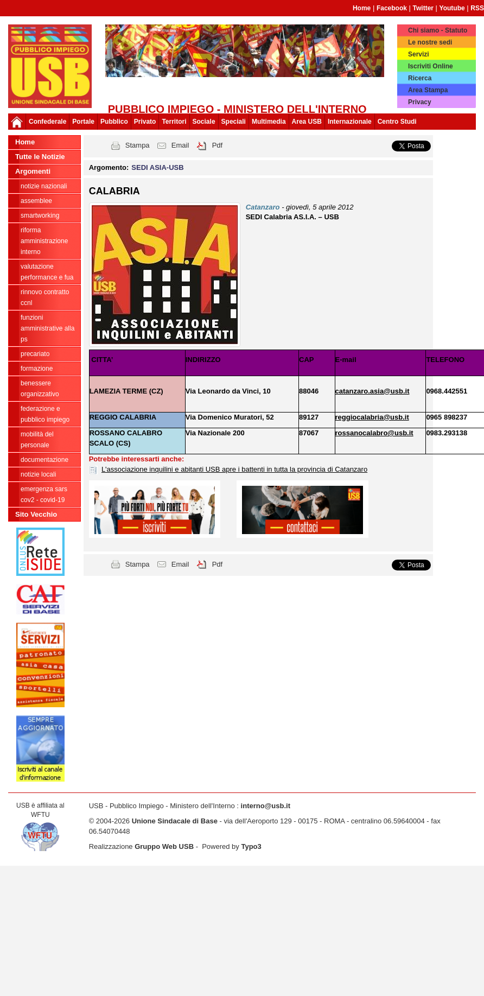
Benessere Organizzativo (40, 388)
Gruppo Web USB (164, 846)
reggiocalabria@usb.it (372, 417)
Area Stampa (428, 90)
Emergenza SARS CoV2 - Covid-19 (44, 494)
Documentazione (44, 460)
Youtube (452, 8)
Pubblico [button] (114, 121)
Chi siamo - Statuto (437, 30)
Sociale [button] (204, 121)
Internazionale (350, 121)
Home (362, 8)
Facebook (392, 8)
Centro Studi (397, 121)
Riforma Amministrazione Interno (44, 241)
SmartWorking (40, 215)
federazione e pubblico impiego (45, 414)
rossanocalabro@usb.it (374, 433)
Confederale (47, 121)
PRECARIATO (35, 354)
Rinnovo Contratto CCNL (45, 297)
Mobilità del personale (37, 439)
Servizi (418, 54)
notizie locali (38, 474)
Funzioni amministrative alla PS (47, 328)
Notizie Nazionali (44, 186)
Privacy (419, 102)
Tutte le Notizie (40, 157)
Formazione (37, 368)
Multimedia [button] (269, 121)
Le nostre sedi (430, 42)
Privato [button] (145, 121)
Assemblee (36, 201)
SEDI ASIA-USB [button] (157, 167)
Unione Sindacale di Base (175, 821)
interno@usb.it (265, 806)
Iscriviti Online (430, 66)
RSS (477, 8)
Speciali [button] (233, 121)
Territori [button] (174, 121)
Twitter (423, 8)
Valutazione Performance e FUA (47, 272)
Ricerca (419, 78)
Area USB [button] (307, 121)
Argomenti (32, 171)
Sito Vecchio (36, 514)
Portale (83, 121)
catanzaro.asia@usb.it (372, 391)
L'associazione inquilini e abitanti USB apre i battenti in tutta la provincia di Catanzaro (234, 469)
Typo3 (251, 846)
